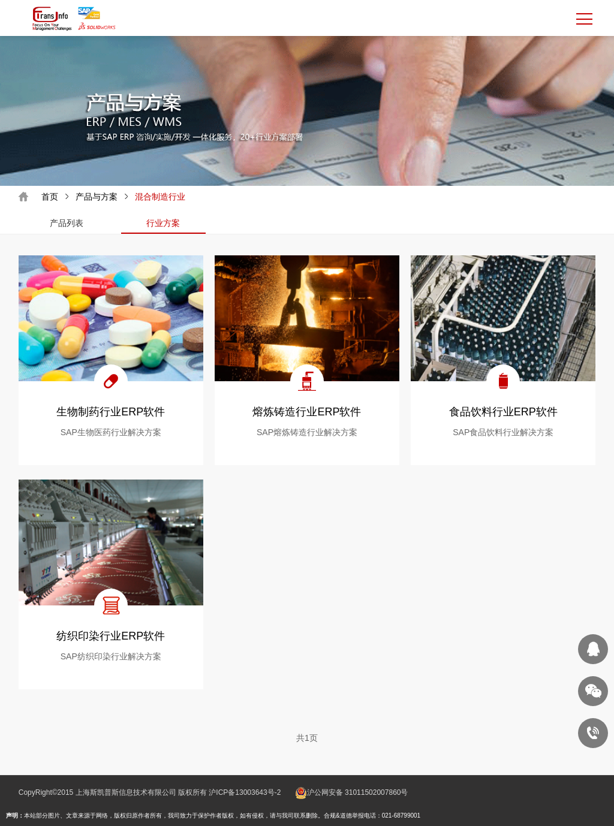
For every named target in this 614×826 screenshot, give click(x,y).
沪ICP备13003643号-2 (245, 792)
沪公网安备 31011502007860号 (357, 792)
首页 (49, 196)
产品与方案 (97, 196)
